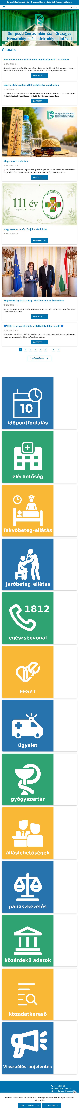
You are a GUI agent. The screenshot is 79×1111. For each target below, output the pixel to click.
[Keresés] (73, 7)
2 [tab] (39, 43)
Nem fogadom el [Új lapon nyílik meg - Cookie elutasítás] (28, 1105)
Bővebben (37, 75)
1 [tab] (36, 43)
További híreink (37, 358)
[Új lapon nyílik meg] (58, 1086)
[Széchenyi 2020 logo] (75, 1092)
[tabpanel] (39, 28)
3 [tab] (42, 43)
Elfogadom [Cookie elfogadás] (50, 1105)
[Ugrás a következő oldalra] (53, 349)
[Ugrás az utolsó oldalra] (58, 349)
